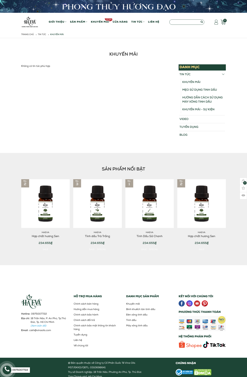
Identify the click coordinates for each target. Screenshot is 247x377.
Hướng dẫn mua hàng (86, 309)
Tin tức (42, 34)
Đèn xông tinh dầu (136, 315)
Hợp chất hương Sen (47, 236)
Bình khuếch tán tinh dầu (140, 309)
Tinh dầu (131, 320)
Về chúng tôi (81, 345)
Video (183, 119)
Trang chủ (27, 34)
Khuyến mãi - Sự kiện (198, 109)
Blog (183, 135)
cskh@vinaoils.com (40, 330)
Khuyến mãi (100, 20)
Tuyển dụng (188, 127)
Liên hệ (153, 22)
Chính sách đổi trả (84, 320)
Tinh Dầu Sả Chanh (151, 236)
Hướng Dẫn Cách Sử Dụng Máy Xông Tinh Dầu (202, 99)
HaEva (47, 232)
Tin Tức (137, 22)
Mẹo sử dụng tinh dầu (199, 90)
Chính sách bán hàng (86, 304)
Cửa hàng (120, 22)
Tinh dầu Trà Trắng (98, 236)
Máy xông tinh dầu (137, 325)
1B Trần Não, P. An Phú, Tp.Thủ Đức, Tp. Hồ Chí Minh (48, 322)
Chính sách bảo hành (86, 315)
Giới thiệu (57, 22)
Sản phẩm (78, 22)
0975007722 (39, 314)
